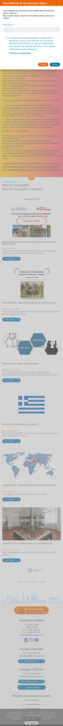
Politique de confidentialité (20, 53)
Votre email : (8, 25)
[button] (60, 2)
